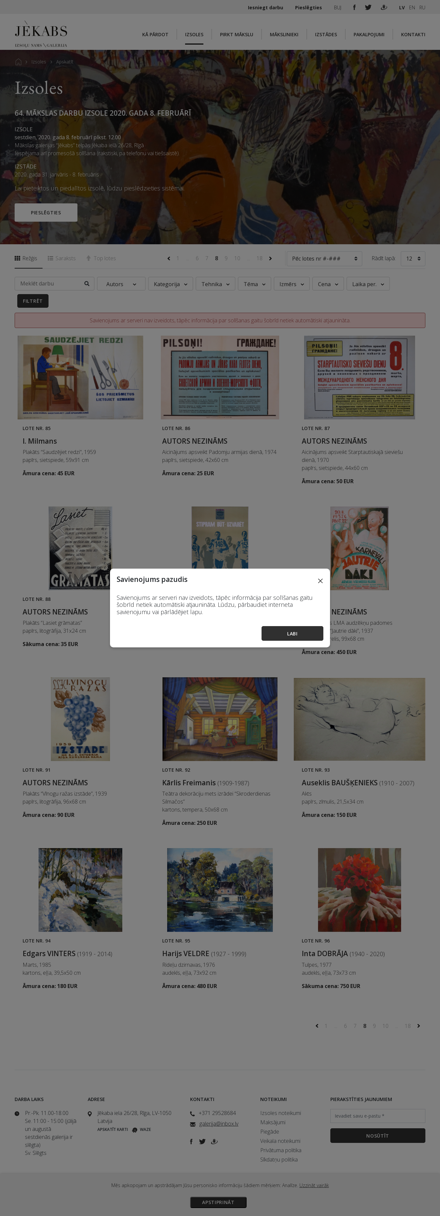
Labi (292, 633)
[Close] (320, 580)
